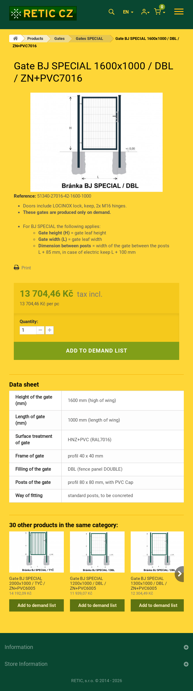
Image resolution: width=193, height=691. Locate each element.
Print (26, 268)
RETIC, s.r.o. (82, 680)
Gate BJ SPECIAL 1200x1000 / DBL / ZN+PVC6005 (88, 583)
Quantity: (29, 321)
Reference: (25, 196)
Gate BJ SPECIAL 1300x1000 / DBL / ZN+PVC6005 (149, 583)
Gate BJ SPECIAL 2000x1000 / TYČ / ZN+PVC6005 (27, 583)
